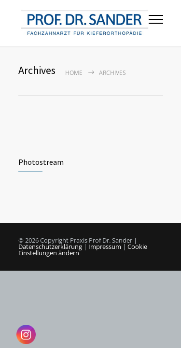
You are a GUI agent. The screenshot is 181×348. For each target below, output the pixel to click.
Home (74, 73)
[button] (163, 330)
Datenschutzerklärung (50, 246)
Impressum (104, 246)
